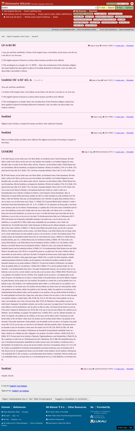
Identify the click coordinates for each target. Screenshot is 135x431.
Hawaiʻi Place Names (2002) (123, 16)
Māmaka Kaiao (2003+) (115, 14)
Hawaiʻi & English (112, 3)
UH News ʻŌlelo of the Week (57, 412)
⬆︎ (125, 428)
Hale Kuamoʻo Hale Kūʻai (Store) (58, 423)
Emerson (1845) (95, 22)
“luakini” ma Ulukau (18, 386)
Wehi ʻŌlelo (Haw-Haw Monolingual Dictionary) (63, 416)
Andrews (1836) (79, 25)
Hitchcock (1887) (124, 22)
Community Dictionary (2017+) (83, 19)
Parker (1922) (89, 16)
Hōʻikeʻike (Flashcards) (55, 419)
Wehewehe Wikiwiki (16, 3)
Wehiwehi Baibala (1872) (81, 22)
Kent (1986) (121, 19)
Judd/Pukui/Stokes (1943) (109, 22)
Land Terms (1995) (91, 25)
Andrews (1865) (79, 16)
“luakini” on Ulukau (20, 391)
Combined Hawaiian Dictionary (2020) (104, 19)
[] (31, 17)
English (126, 3)
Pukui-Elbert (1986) (100, 14)
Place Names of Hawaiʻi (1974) (104, 16)
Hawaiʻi (120, 3)
